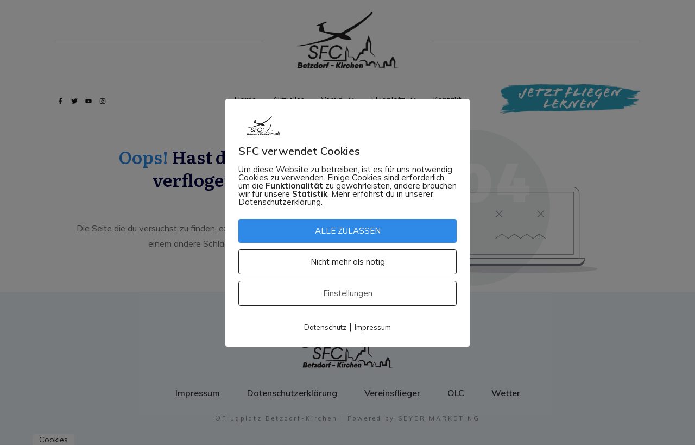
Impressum (373, 327)
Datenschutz (325, 327)
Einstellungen (347, 293)
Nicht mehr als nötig (348, 261)
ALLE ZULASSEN (348, 230)
